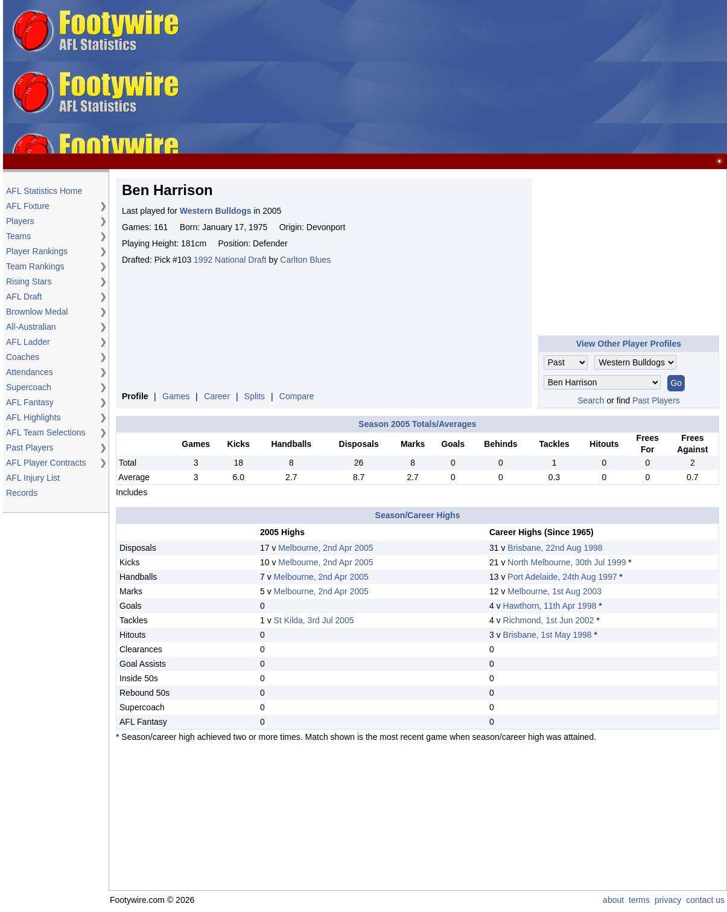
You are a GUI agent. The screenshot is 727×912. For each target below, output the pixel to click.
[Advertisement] (455, 77)
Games (175, 396)
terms (639, 900)
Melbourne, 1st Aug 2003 (554, 591)
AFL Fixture (27, 206)
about (613, 900)
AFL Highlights (33, 417)
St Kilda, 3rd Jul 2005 (314, 620)
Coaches (22, 357)
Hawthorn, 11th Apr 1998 (550, 606)
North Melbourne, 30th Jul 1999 (566, 562)
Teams (18, 236)
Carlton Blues (305, 260)
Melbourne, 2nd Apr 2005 (325, 548)
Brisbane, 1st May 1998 (547, 635)
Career (217, 396)
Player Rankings (37, 251)
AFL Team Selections (46, 432)
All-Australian (31, 327)
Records (21, 493)
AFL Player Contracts (46, 462)
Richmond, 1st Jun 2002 (548, 620)
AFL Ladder (28, 342)
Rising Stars (28, 281)
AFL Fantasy (30, 402)
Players (20, 221)
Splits (254, 396)
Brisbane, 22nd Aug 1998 (554, 548)
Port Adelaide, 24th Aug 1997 (562, 577)
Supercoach (28, 387)
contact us (705, 900)
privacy (668, 900)
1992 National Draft (230, 260)
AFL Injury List (33, 478)
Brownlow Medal (37, 311)
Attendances (29, 372)
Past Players (30, 447)
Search (590, 400)
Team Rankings (35, 266)
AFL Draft (24, 296)
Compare (296, 396)
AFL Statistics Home (44, 191)
